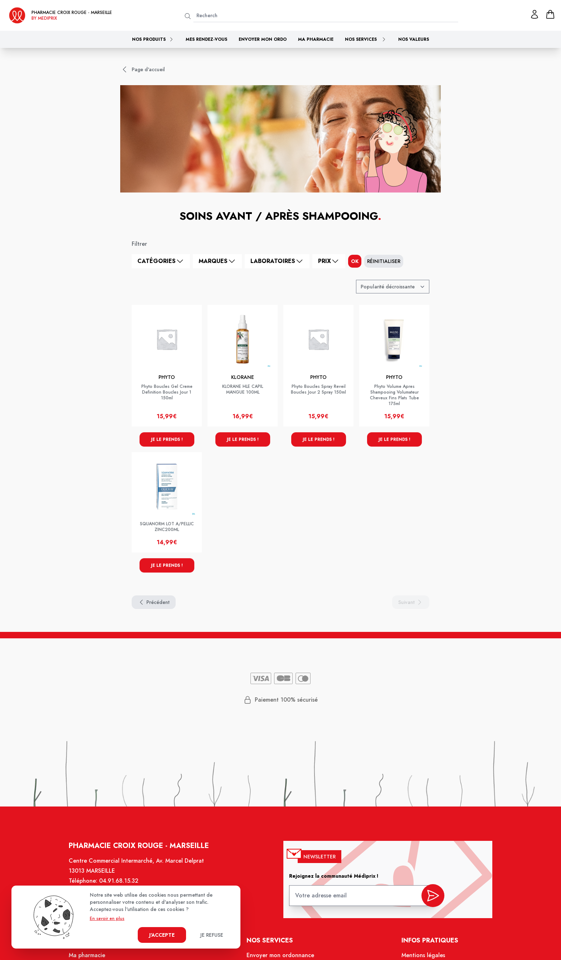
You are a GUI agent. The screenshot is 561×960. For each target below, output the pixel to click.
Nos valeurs (413, 39)
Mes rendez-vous (206, 39)
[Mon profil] (535, 14)
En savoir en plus (107, 918)
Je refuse (211, 935)
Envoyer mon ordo (263, 39)
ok (354, 261)
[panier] (550, 14)
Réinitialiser (383, 261)
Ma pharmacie (315, 39)
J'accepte (162, 935)
